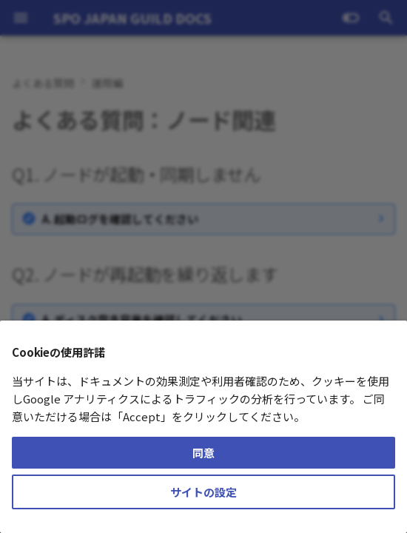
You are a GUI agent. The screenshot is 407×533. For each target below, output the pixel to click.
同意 (203, 452)
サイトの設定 (203, 492)
